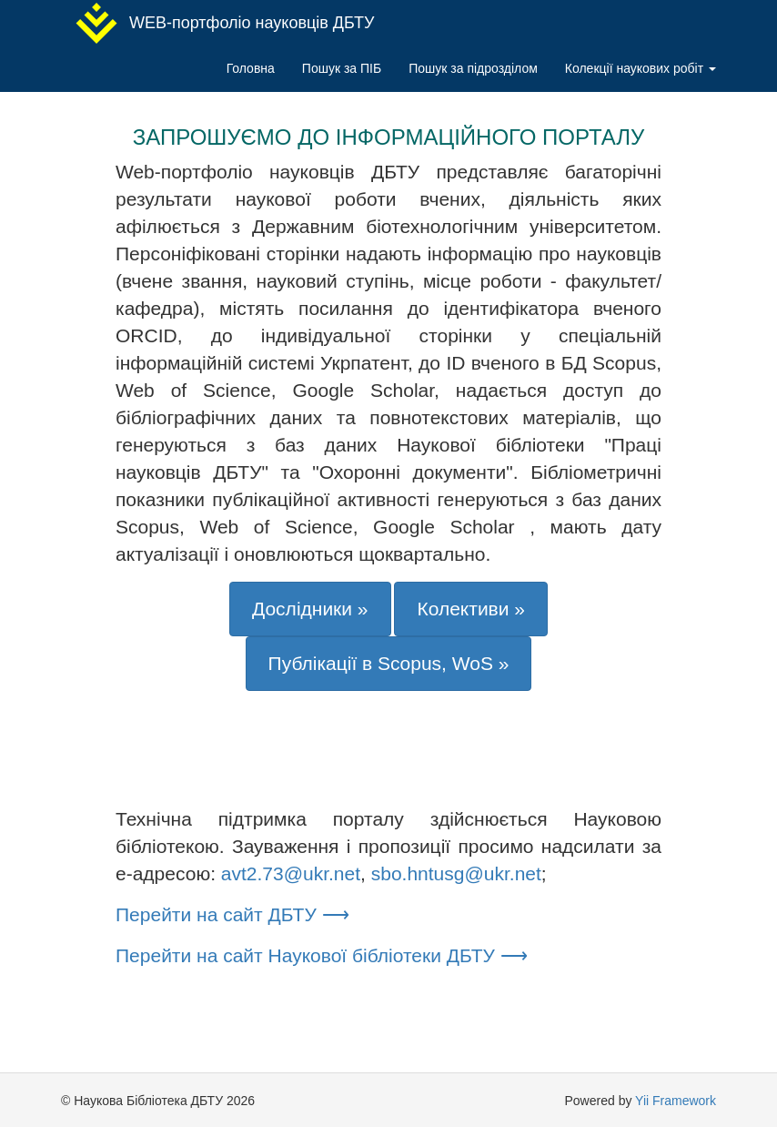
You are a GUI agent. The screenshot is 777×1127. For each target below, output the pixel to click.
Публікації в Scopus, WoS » (389, 663)
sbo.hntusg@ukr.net (456, 873)
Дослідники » (310, 608)
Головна (251, 68)
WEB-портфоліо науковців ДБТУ (224, 23)
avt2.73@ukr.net (290, 873)
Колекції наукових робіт (640, 68)
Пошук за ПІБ (341, 68)
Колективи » (471, 608)
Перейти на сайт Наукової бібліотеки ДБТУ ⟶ (322, 955)
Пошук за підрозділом (473, 68)
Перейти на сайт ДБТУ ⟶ (232, 914)
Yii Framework (675, 1100)
